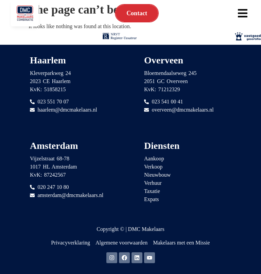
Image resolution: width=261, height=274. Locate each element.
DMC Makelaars (146, 229)
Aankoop (154, 158)
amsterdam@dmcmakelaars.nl (71, 195)
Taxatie (152, 191)
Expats (151, 199)
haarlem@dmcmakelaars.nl (67, 110)
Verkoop (153, 167)
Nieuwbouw (157, 175)
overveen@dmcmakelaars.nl (183, 110)
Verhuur (153, 183)
